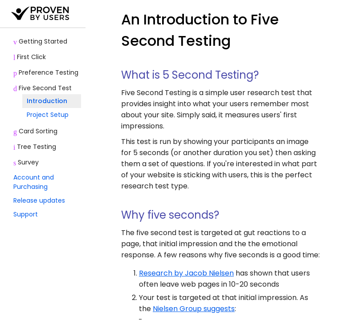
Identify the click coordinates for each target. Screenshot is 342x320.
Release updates (39, 200)
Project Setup (48, 114)
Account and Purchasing (33, 182)
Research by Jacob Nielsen (186, 273)
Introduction (47, 100)
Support (25, 214)
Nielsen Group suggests (194, 309)
